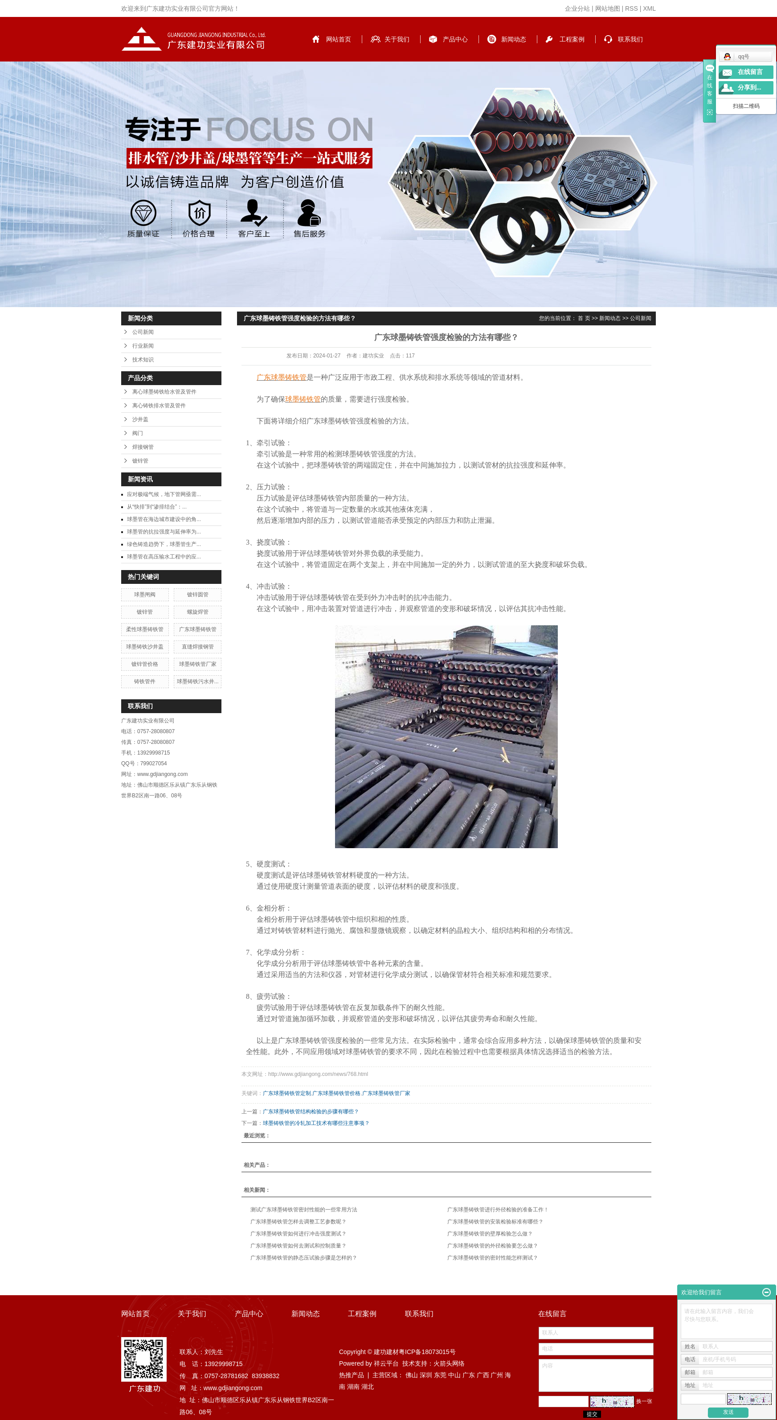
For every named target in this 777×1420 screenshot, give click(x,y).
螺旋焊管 (198, 612)
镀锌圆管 (198, 594)
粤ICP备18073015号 (427, 1351)
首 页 (584, 318)
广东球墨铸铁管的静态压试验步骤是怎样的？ (303, 1258)
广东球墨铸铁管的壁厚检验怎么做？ (490, 1234)
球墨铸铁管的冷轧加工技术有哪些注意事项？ (316, 1123)
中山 (454, 1375)
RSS (631, 8)
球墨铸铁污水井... (198, 681)
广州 (497, 1375)
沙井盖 (140, 419)
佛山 (411, 1375)
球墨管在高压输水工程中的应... (164, 557)
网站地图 (607, 8)
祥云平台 (386, 1363)
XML (649, 8)
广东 (468, 1375)
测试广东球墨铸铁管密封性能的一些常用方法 (303, 1210)
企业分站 (577, 8)
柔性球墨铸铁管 (145, 629)
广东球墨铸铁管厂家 (386, 1093)
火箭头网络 (449, 1363)
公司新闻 (143, 332)
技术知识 (143, 360)
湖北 (367, 1386)
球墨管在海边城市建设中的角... (164, 519)
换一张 (644, 1401)
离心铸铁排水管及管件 (159, 405)
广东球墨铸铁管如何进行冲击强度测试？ (298, 1234)
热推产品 (351, 1375)
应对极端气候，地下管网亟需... (164, 494)
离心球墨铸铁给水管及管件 (164, 392)
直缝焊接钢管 (198, 647)
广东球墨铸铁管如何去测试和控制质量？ (298, 1246)
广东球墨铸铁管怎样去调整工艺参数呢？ (298, 1222)
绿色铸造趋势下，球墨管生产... (164, 544)
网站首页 (338, 39)
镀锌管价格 (144, 664)
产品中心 (455, 39)
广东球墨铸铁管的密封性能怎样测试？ (492, 1258)
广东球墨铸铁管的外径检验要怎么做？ (492, 1246)
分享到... (749, 87)
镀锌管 (140, 461)
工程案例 (572, 39)
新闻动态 (513, 39)
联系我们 (630, 39)
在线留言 (750, 72)
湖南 (353, 1386)
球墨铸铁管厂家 (198, 664)
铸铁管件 (144, 681)
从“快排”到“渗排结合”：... (157, 507)
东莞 (440, 1375)
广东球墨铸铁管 (198, 629)
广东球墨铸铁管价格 (336, 1093)
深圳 (426, 1375)
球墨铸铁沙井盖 (145, 647)
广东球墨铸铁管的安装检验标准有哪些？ (495, 1222)
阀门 (137, 433)
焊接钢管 (143, 447)
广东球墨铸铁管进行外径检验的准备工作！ (498, 1210)
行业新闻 (143, 346)
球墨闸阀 (144, 594)
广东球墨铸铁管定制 (287, 1093)
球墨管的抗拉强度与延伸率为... (164, 532)
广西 (483, 1375)
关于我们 (396, 39)
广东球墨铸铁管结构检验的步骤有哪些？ (311, 1111)
